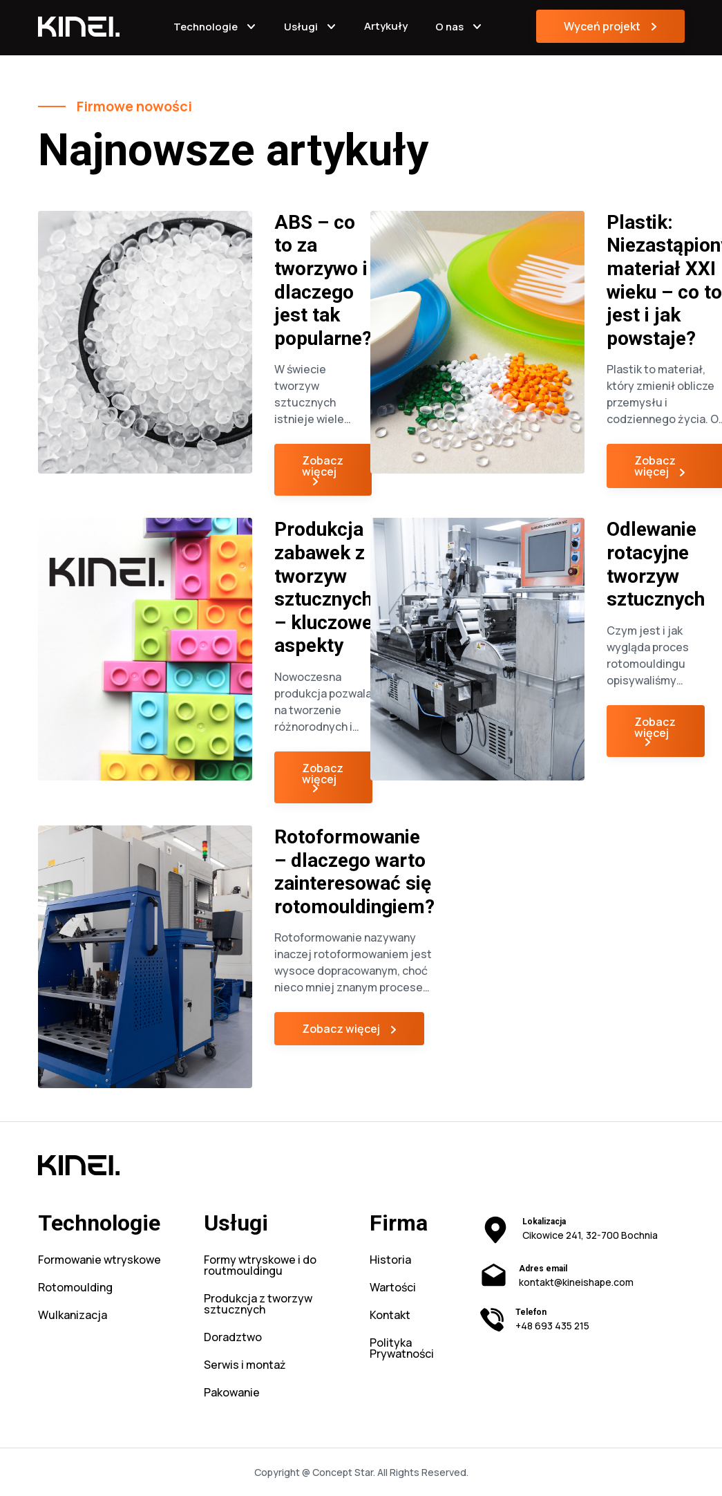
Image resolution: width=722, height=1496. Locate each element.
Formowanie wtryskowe (99, 1260)
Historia (390, 1260)
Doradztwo (233, 1338)
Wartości (393, 1288)
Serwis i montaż (245, 1365)
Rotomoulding (75, 1288)
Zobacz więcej (322, 466)
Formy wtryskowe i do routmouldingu (260, 1266)
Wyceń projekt (602, 26)
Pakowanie (232, 1393)
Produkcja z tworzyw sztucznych (258, 1305)
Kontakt (390, 1315)
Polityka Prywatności (402, 1349)
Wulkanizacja (72, 1315)
